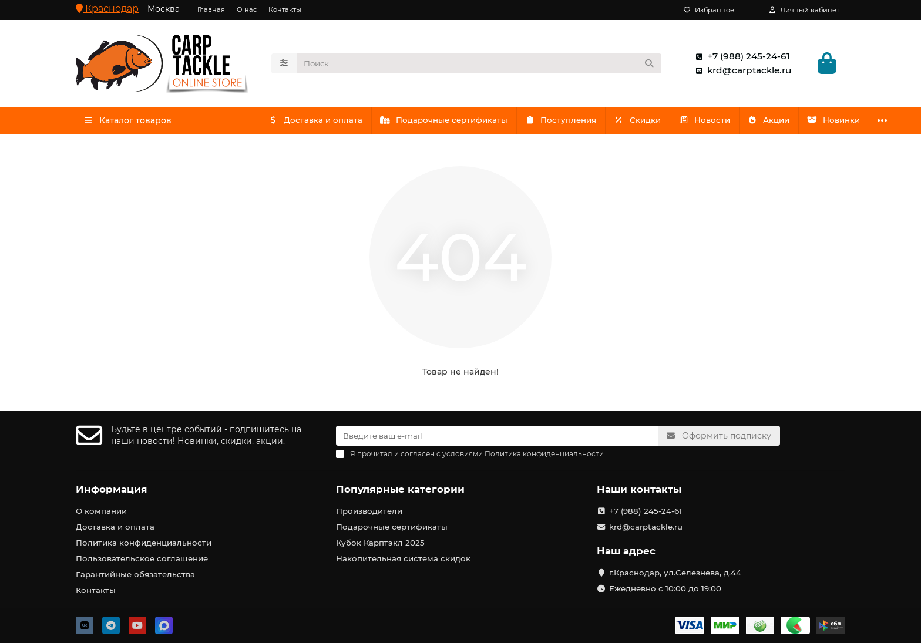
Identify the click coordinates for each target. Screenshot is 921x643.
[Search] (479, 64)
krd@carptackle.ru (741, 71)
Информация (111, 489)
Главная (211, 9)
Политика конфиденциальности (143, 542)
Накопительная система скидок (403, 558)
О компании (101, 511)
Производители (369, 511)
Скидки (647, 121)
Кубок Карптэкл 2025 (380, 542)
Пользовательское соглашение (142, 558)
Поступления (568, 121)
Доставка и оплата (317, 121)
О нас (247, 9)
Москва (163, 9)
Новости (717, 121)
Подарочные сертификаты (448, 121)
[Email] (497, 436)
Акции (785, 121)
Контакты (284, 9)
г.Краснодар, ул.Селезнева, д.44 (675, 572)
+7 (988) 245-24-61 (740, 57)
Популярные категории (400, 489)
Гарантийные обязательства (135, 574)
